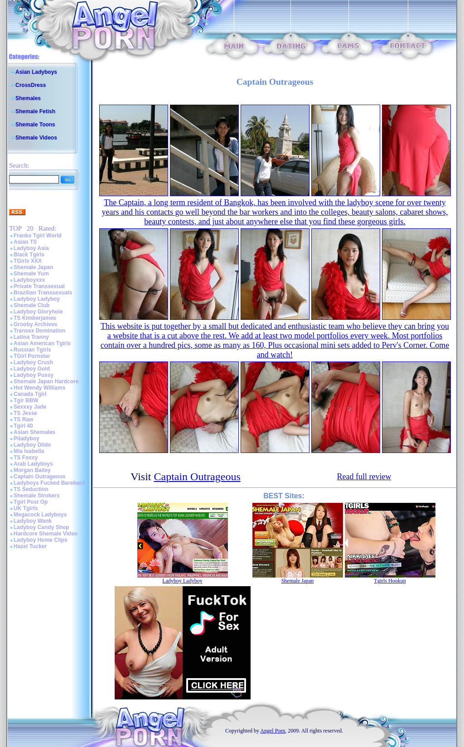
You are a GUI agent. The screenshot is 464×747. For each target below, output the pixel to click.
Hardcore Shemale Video (45, 533)
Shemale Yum (31, 273)
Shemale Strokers (36, 495)
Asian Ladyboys (36, 72)
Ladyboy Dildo (32, 445)
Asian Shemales (34, 432)
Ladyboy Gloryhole (38, 311)
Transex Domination (40, 331)
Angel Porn (272, 731)
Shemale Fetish (35, 111)
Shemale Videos (36, 138)
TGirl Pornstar (32, 356)
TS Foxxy (26, 457)
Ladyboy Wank (33, 521)
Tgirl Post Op (31, 502)
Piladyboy (26, 438)
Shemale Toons (35, 124)
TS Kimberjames (35, 318)
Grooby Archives (35, 324)
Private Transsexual (39, 286)
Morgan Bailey (32, 470)
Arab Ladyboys (33, 464)
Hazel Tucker (30, 546)
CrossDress (30, 85)
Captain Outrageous (40, 476)
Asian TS (25, 242)
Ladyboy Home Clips (41, 540)
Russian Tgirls (32, 350)
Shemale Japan (33, 267)
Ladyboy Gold (32, 369)
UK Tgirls (26, 508)
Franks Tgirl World (38, 235)
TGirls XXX (28, 261)
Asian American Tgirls (42, 343)
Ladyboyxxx (29, 280)
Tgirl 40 (23, 426)
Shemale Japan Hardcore (46, 381)
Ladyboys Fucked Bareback (50, 483)
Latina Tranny (31, 337)
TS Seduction (31, 489)
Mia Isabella (29, 451)
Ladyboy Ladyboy (37, 299)
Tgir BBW (26, 400)
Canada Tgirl (30, 394)
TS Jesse (25, 413)
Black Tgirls (29, 254)
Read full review (364, 476)
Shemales (28, 98)
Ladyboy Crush (33, 362)
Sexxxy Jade (30, 407)
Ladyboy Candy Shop (41, 527)
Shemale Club (31, 305)
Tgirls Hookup (390, 581)
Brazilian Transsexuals (43, 292)
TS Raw (23, 419)
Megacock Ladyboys (40, 514)
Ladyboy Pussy (33, 375)
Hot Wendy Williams (39, 388)
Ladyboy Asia (31, 248)
